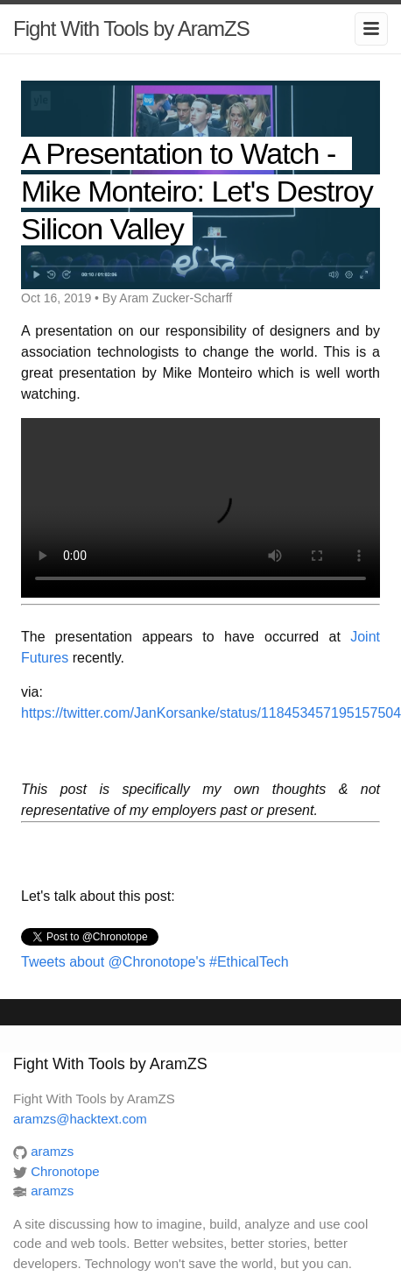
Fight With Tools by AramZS (131, 28)
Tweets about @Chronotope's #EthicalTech (155, 961)
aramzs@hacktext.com (80, 1118)
